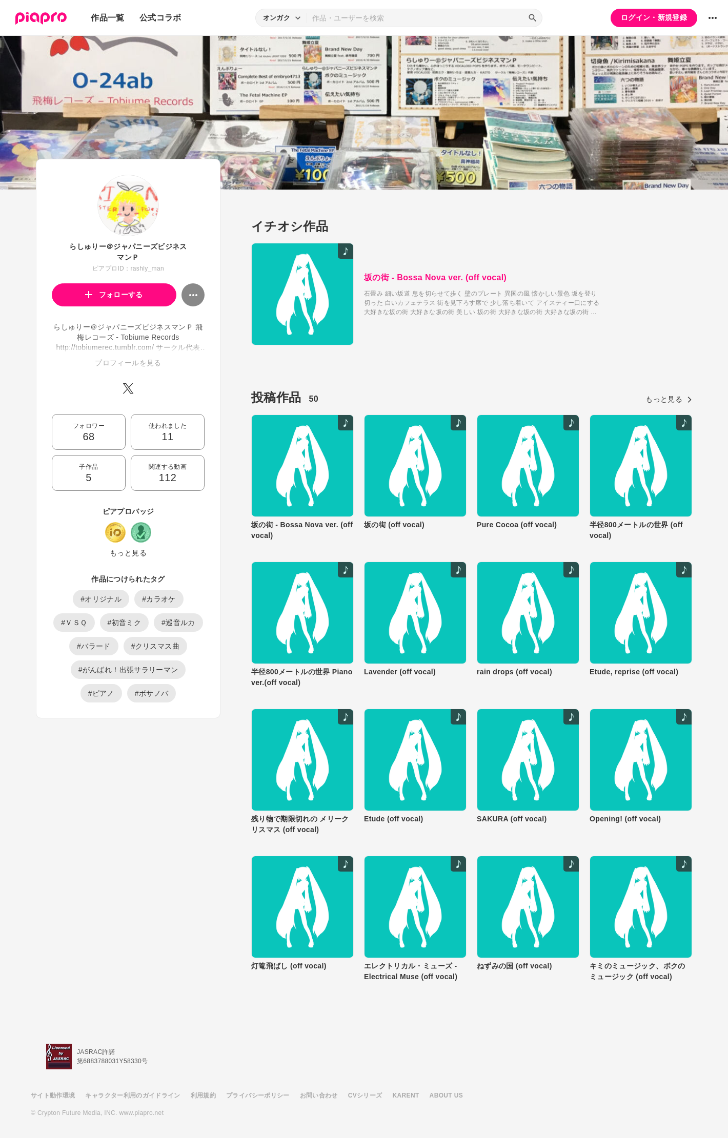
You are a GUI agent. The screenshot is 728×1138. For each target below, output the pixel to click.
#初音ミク (124, 622)
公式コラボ (160, 17)
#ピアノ (101, 693)
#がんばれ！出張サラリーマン (128, 670)
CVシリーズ (365, 1095)
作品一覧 (107, 17)
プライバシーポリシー (258, 1095)
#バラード (94, 646)
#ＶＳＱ (74, 622)
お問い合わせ (319, 1095)
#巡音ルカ (178, 622)
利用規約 (203, 1095)
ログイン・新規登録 (654, 17)
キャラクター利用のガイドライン (132, 1095)
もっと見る (128, 553)
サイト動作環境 (53, 1095)
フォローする (114, 295)
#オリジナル (101, 599)
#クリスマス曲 (155, 646)
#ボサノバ (152, 693)
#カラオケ (159, 599)
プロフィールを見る (128, 363)
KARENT (406, 1095)
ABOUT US (446, 1095)
